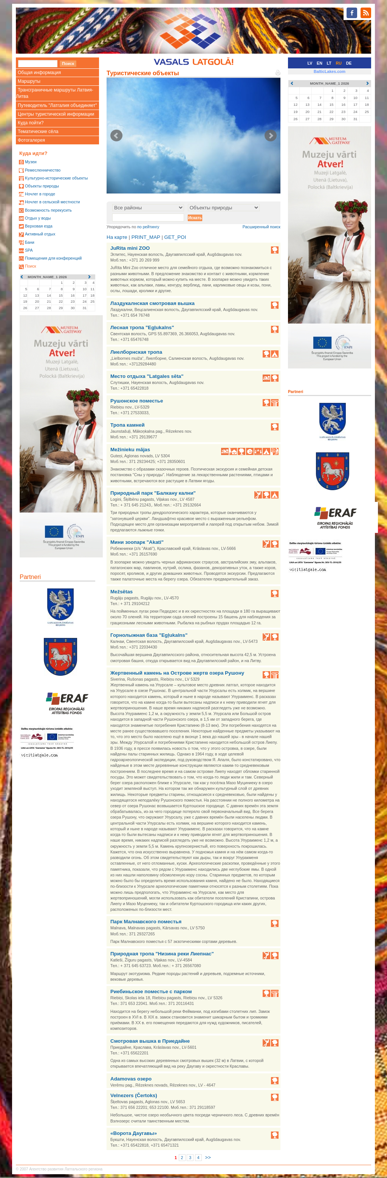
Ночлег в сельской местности (52, 202)
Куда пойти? (30, 122)
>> (208, 1157)
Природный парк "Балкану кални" (153, 493)
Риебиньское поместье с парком (151, 991)
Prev (116, 136)
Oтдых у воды (38, 218)
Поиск (30, 266)
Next (271, 136)
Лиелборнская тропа (136, 352)
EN (319, 63)
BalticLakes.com (329, 71)
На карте (117, 237)
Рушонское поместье (136, 401)
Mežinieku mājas (130, 449)
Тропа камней (127, 425)
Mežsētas (121, 591)
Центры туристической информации (56, 114)
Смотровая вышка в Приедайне (150, 1041)
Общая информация (39, 72)
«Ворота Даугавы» (133, 1133)
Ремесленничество (42, 170)
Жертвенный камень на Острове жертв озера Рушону (177, 673)
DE (349, 63)
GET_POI (175, 237)
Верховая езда (39, 226)
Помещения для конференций (53, 258)
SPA (29, 250)
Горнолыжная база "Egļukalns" (148, 635)
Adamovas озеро (131, 1079)
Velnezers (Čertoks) (133, 1095)
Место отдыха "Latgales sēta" (147, 376)
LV (310, 63)
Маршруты (29, 81)
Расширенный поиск (261, 226)
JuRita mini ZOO (130, 248)
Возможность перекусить (48, 210)
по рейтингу (148, 226)
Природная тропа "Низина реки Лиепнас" (162, 954)
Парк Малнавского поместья (145, 921)
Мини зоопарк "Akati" (137, 542)
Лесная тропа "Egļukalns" (142, 327)
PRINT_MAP (146, 237)
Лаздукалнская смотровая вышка (152, 303)
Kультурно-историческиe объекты (56, 178)
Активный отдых (40, 234)
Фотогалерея (31, 140)
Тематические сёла (38, 131)
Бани (29, 242)
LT (329, 63)
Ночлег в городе (40, 194)
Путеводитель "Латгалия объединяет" (57, 105)
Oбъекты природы (42, 186)
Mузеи (31, 161)
